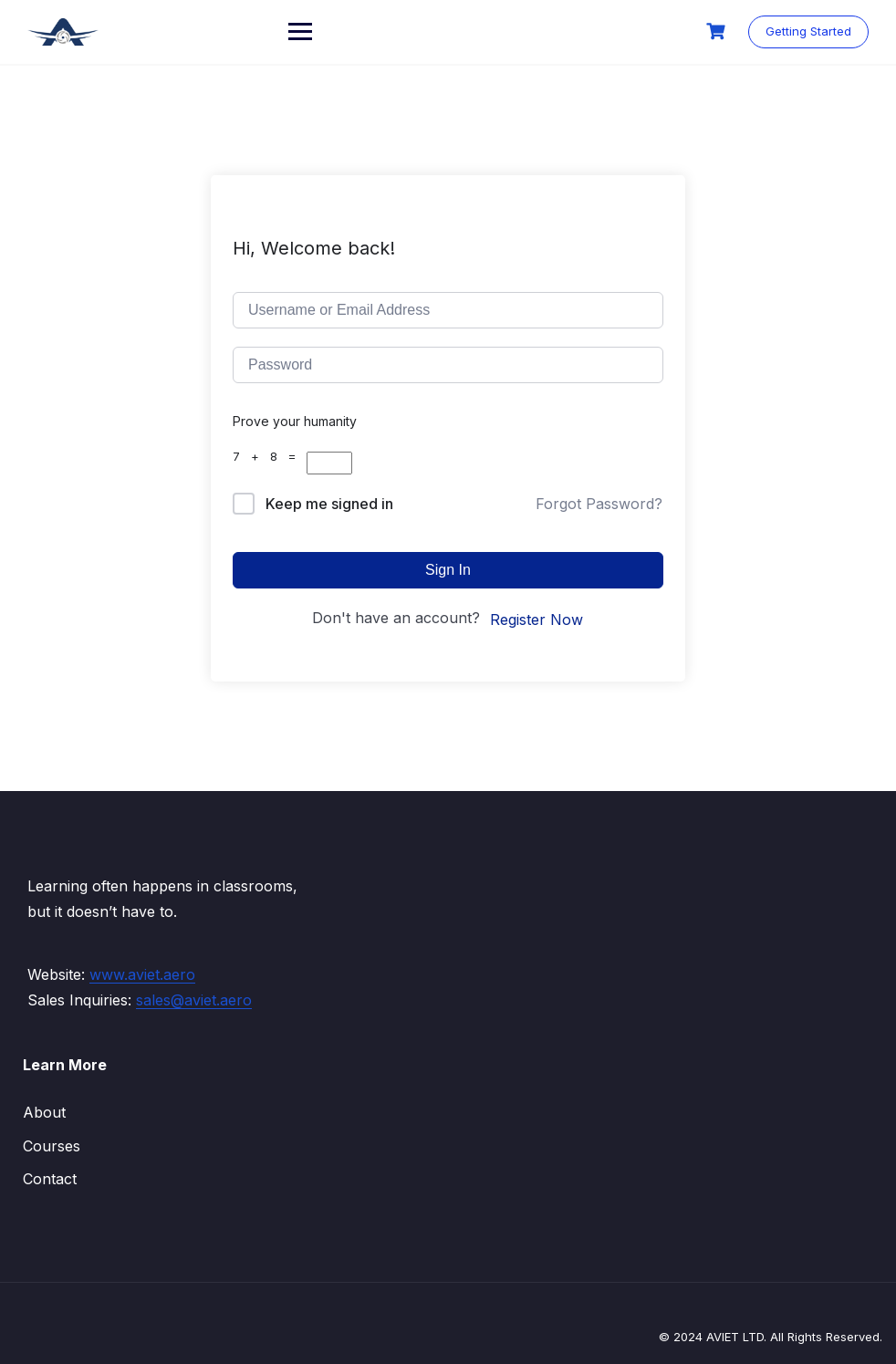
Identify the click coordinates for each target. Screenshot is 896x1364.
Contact (50, 1179)
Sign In (448, 570)
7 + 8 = (270, 456)
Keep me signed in (329, 504)
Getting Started (808, 31)
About (44, 1112)
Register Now (536, 619)
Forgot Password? (599, 504)
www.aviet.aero (142, 974)
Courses (51, 1146)
